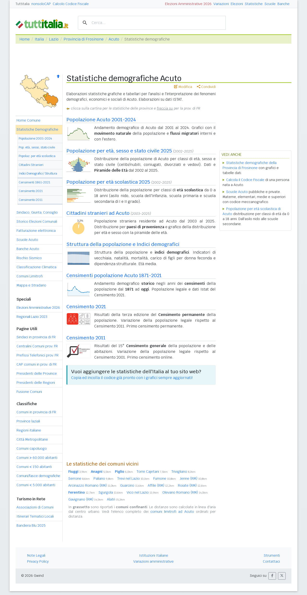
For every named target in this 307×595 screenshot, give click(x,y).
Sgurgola (111, 492)
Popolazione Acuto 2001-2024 (101, 120)
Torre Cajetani (152, 471)
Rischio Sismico (29, 258)
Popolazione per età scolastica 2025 (108, 182)
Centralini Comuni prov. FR (37, 346)
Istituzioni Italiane (153, 555)
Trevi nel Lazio (133, 478)
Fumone (164, 478)
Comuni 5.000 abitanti (36, 485)
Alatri (116, 499)
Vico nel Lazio (143, 492)
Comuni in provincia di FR (36, 412)
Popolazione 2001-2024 (35, 138)
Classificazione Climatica (36, 267)
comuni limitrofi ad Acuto (172, 511)
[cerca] (151, 23)
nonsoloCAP (41, 4)
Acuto (114, 39)
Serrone (79, 478)
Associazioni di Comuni (35, 507)
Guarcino (132, 485)
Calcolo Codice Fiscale (71, 4)
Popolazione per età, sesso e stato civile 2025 (119, 151)
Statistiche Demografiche (37, 129)
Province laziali (28, 421)
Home (24, 39)
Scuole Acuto (27, 240)
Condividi (206, 87)
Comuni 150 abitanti (34, 467)
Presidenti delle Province (37, 373)
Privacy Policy (38, 561)
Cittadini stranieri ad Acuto (98, 213)
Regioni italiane (29, 430)
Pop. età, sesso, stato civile (37, 147)
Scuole (270, 4)
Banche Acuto (28, 249)
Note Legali (36, 555)
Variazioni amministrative (153, 561)
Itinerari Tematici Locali (35, 516)
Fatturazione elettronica (36, 230)
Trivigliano (183, 471)
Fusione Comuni (29, 392)
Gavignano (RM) (85, 499)
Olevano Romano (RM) (185, 492)
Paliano (103, 478)
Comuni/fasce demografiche (38, 476)
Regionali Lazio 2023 (32, 317)
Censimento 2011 (30, 200)
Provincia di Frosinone (84, 39)
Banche (283, 4)
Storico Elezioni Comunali (37, 221)
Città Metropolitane (32, 439)
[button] (272, 576)
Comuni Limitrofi (30, 276)
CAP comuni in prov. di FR (37, 364)
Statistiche (254, 4)
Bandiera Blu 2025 (31, 525)
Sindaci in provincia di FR (36, 337)
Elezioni (237, 4)
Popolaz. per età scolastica (37, 156)
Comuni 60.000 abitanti (37, 457)
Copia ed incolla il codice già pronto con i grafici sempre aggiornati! (132, 377)
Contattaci (271, 561)
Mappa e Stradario (31, 285)
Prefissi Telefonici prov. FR (38, 355)
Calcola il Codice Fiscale (245, 180)
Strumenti (272, 555)
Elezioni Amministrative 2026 (188, 4)
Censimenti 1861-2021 (34, 182)
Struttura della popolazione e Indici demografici (122, 244)
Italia (39, 39)
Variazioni (221, 4)
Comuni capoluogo (32, 448)
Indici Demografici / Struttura (38, 173)
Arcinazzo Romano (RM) (92, 485)
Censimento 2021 (31, 191)
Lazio (54, 39)
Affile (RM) (161, 485)
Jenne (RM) (193, 478)
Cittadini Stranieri (31, 165)
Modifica (183, 87)
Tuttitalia (23, 4)
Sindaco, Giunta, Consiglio (37, 212)
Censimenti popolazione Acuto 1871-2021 (114, 275)
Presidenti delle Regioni (36, 382)
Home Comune (29, 120)
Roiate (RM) (192, 485)
